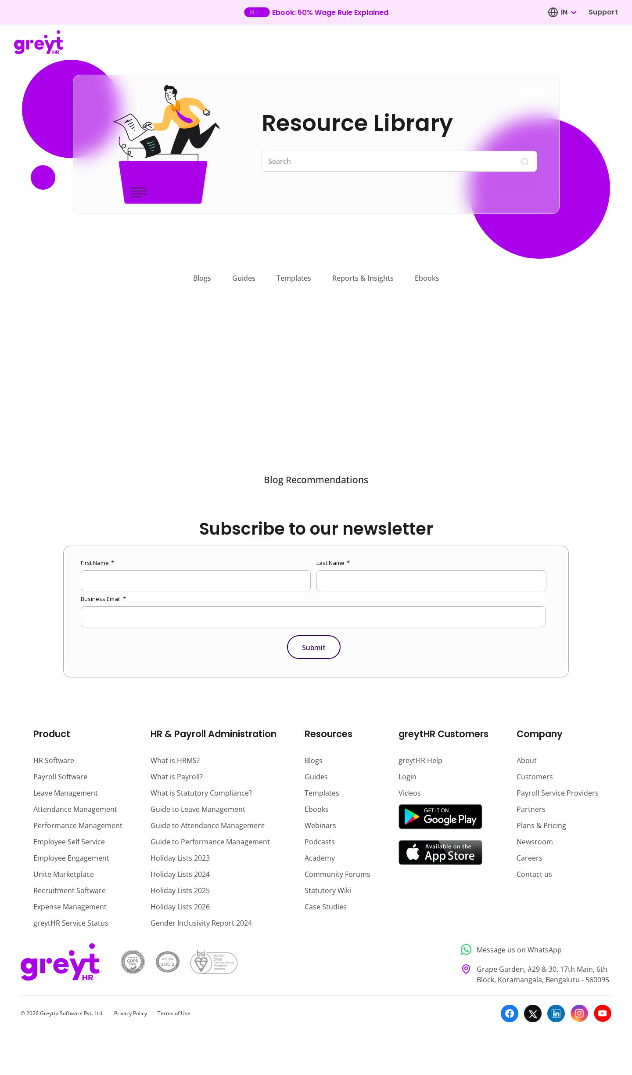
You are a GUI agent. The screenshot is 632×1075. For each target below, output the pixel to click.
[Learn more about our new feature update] (316, 12)
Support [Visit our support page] (603, 12)
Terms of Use (174, 1013)
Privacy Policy (130, 1013)
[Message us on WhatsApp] (533, 949)
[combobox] (568, 12)
